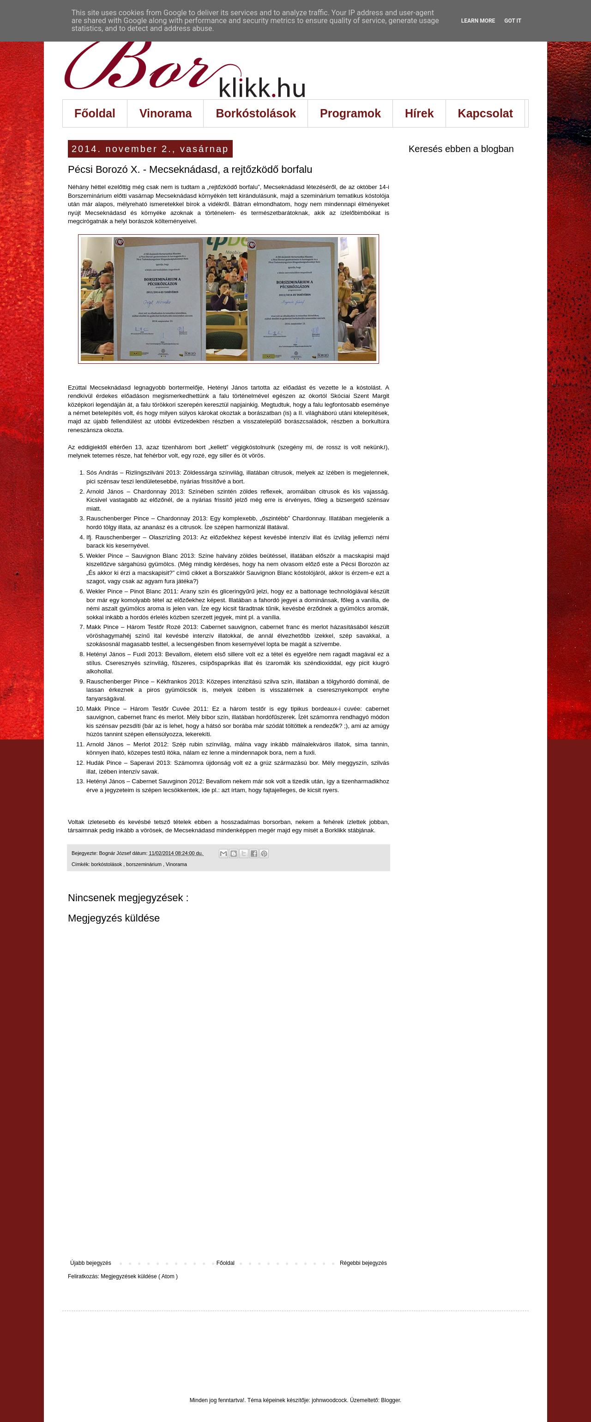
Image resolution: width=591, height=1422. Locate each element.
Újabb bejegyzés (90, 1263)
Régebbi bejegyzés (363, 1263)
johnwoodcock (329, 1400)
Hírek (419, 113)
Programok (350, 113)
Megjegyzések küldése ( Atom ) (139, 1276)
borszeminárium (144, 864)
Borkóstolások (256, 113)
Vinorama (165, 113)
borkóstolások (107, 864)
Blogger (390, 1400)
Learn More (478, 21)
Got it (512, 21)
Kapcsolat (485, 113)
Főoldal (94, 113)
